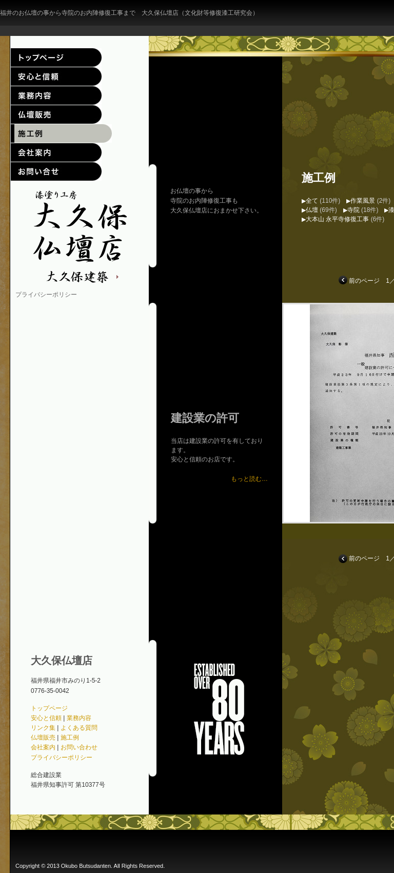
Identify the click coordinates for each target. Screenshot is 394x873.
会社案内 (56, 152)
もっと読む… (249, 478)
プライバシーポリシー (46, 294)
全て (312, 200)
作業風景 (362, 200)
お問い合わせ (56, 171)
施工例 (56, 133)
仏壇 (312, 210)
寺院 (353, 210)
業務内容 (56, 95)
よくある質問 (79, 727)
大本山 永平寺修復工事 (337, 219)
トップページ (56, 57)
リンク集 (43, 727)
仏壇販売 (56, 114)
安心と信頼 (56, 76)
